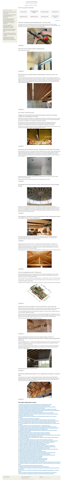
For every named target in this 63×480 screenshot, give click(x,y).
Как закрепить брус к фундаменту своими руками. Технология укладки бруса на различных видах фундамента (39, 410)
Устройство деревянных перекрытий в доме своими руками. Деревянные (33, 444)
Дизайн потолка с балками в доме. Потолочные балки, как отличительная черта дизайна (35, 404)
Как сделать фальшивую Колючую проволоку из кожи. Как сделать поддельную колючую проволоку (37, 406)
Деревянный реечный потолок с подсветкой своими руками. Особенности (37, 244)
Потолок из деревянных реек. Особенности (29, 272)
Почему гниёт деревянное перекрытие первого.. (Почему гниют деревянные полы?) (35, 453)
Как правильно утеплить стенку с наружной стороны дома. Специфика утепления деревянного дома (38, 426)
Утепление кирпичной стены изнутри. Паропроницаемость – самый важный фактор (35, 425)
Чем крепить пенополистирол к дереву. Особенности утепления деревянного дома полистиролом (37, 419)
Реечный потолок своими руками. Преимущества (31, 48)
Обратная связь (41, 476)
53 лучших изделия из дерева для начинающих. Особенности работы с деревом (9, 34)
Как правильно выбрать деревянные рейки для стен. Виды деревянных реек (34, 429)
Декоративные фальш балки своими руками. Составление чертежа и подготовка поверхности (9, 38)
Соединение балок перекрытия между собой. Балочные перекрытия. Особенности (35, 432)
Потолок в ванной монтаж (55, 17)
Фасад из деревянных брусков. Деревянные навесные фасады (31, 456)
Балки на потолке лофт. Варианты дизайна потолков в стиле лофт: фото (9, 30)
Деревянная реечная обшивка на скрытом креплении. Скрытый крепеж (37, 306)
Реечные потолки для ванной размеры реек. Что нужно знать (34, 22)
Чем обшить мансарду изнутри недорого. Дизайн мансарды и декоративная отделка (34, 405)
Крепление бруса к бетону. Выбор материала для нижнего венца (31, 411)
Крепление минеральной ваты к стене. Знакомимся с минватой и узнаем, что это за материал (36, 412)
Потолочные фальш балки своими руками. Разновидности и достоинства (9, 16)
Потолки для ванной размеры (34, 12)
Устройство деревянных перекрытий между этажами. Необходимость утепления (8, 26)
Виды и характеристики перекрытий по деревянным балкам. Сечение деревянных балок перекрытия (38, 472)
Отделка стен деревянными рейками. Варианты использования (31, 465)
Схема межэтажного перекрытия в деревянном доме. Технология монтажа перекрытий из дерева (37, 452)
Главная (26, 5)
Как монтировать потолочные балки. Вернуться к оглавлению (31, 457)
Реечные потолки (23, 11)
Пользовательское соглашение (27, 476)
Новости (31, 5)
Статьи (35, 5)
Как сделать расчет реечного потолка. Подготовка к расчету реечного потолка (38, 149)
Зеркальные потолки (34, 16)
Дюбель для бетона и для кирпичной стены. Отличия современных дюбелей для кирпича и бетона (38, 446)
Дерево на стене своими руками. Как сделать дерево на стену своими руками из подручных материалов (39, 440)
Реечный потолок (55, 11)
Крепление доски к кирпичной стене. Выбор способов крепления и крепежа (33, 459)
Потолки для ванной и (44, 11)
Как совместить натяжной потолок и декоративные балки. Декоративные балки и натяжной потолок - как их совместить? (39, 217)
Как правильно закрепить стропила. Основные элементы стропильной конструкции (35, 433)
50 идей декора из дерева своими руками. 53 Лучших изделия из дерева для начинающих (36, 439)
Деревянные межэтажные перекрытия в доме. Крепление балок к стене (33, 451)
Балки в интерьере (31, 2)
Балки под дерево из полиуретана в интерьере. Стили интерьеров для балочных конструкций (37, 473)
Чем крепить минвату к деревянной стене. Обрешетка (29, 418)
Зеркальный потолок (23, 16)
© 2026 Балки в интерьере (6, 476)
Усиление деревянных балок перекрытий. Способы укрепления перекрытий (33, 458)
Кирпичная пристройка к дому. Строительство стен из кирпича (31, 436)
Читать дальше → (21, 45)
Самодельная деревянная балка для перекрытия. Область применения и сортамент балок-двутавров (37, 409)
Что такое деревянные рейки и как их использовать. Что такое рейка (32, 460)
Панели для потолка (44, 16)
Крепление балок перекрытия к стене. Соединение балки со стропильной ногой (34, 466)
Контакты (22, 476)
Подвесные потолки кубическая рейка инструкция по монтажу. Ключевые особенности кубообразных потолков (37, 115)
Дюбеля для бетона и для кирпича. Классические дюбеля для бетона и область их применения (37, 445)
